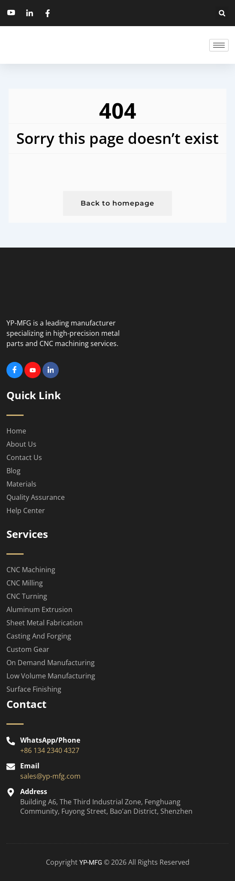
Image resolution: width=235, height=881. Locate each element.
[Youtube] (32, 370)
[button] (222, 13)
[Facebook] (14, 370)
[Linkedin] (50, 370)
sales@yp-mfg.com (50, 776)
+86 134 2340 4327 (49, 750)
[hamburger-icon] (219, 45)
